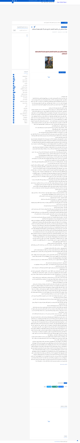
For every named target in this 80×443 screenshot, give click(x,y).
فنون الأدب (20, 108)
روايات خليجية (20, 81)
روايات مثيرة (20, 99)
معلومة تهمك (20, 119)
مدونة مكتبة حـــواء (61, 2)
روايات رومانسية (51, 3)
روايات (42, 3)
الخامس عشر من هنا (63, 364)
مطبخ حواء (20, 117)
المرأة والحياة (20, 76)
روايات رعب (20, 85)
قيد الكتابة (20, 110)
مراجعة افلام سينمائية (20, 113)
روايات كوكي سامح (20, 95)
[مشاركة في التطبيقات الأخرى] (45, 387)
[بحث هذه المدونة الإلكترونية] (22, 30)
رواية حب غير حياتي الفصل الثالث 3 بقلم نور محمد (52, 22)
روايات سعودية (20, 90)
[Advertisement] (40, 13)
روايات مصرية (20, 103)
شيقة (20, 106)
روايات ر (20, 83)
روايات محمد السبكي (20, 101)
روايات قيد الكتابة (20, 94)
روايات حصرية (20, 79)
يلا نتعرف (20, 120)
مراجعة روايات (20, 115)
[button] (61, 387)
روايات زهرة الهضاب (20, 88)
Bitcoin (20, 122)
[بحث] (12, 3)
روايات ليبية (20, 97)
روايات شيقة (46, 3)
